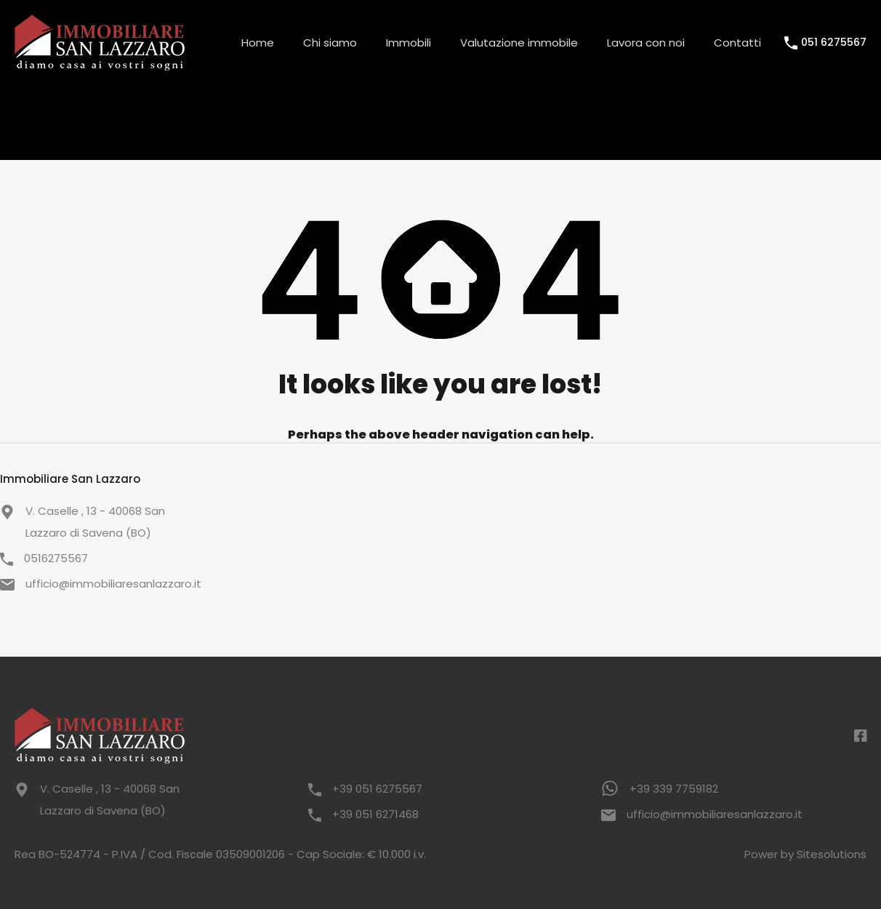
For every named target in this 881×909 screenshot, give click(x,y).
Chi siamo (330, 42)
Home (257, 42)
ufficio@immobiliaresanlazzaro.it (113, 583)
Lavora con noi (646, 42)
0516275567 (56, 558)
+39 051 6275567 (377, 788)
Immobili (408, 42)
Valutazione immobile (519, 42)
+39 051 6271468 (375, 814)
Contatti (737, 42)
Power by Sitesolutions (805, 854)
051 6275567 (833, 42)
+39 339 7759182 (673, 788)
